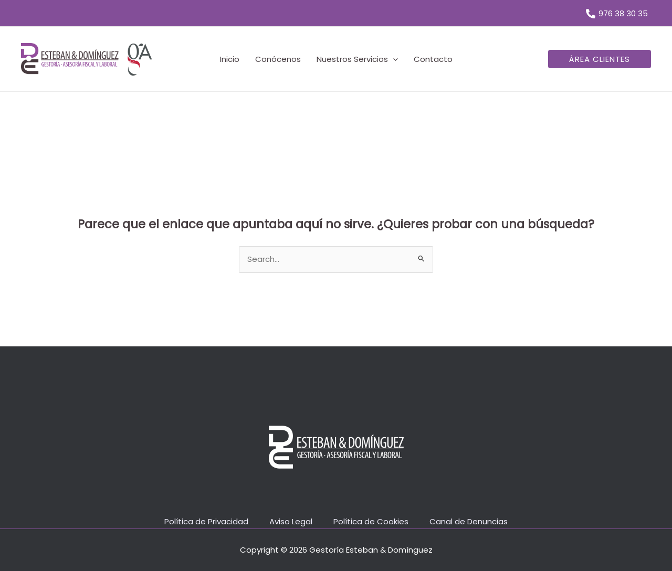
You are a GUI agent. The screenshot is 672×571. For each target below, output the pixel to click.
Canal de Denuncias (468, 521)
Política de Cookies (370, 521)
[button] (599, 59)
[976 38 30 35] (617, 13)
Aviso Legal (290, 521)
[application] (393, 59)
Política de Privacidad (206, 521)
